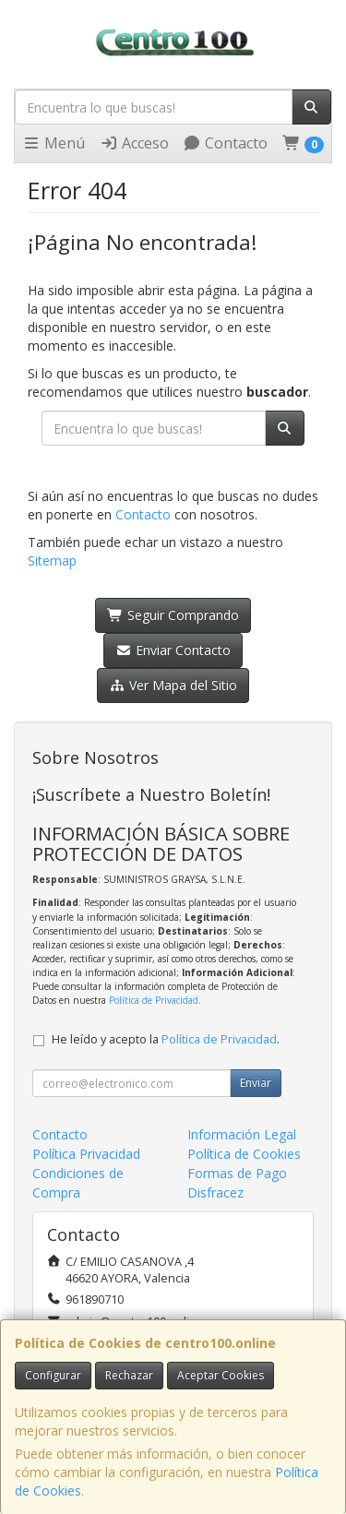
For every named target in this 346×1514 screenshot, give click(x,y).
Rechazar (129, 1375)
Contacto (225, 143)
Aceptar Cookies (220, 1375)
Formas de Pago (237, 1173)
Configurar (53, 1375)
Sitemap (52, 560)
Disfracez (215, 1192)
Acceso (134, 143)
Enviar (255, 1083)
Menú (53, 143)
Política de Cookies (244, 1153)
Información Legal (241, 1134)
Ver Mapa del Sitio (173, 685)
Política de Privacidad (153, 1000)
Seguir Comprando (173, 615)
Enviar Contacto (173, 650)
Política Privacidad (86, 1153)
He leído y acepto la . (166, 1039)
